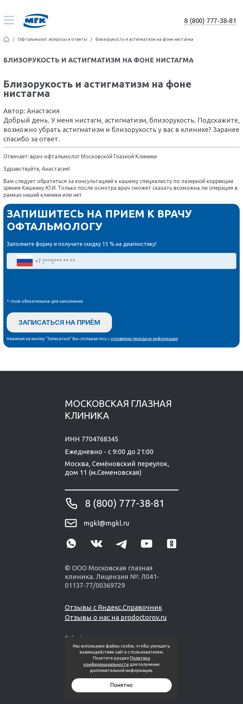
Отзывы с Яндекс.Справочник (113, 607)
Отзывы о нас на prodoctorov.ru (116, 617)
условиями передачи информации (144, 338)
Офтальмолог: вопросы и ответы (52, 39)
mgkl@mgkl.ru (106, 523)
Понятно (121, 685)
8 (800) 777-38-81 (210, 20)
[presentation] (57, 285)
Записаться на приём (59, 322)
